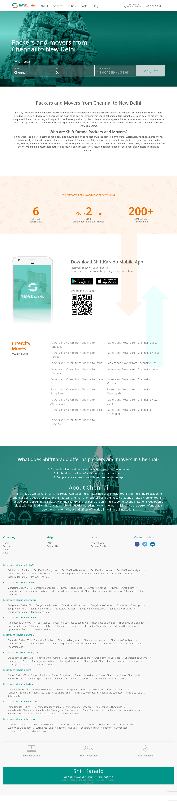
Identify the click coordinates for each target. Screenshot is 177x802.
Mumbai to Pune (16, 597)
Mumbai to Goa (15, 601)
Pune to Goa (117, 685)
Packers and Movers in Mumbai (18, 589)
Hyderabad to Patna (18, 635)
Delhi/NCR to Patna (17, 583)
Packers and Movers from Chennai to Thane (76, 386)
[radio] (17, 70)
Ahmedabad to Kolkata (103, 716)
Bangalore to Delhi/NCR (19, 611)
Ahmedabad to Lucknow (20, 720)
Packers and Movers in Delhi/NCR (19, 571)
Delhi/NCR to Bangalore (45, 576)
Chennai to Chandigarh (122, 646)
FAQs (84, 6)
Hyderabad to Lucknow (124, 632)
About (44, 6)
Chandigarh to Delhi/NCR (20, 664)
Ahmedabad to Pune (77, 716)
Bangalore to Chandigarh (129, 611)
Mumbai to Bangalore (44, 594)
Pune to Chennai (106, 681)
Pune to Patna (100, 685)
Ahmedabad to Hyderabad (109, 713)
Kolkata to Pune (42, 699)
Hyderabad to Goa (41, 635)
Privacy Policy (97, 549)
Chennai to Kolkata (38, 650)
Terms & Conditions (100, 552)
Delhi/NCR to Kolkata (41, 580)
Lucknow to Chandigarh (19, 734)
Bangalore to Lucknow (121, 615)
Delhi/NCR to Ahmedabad (92, 580)
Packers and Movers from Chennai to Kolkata (77, 416)
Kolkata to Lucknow (112, 699)
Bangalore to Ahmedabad (92, 615)
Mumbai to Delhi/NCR (18, 594)
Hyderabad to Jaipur (67, 632)
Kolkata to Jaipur (62, 699)
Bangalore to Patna (17, 618)
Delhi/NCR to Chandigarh (129, 576)
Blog (95, 6)
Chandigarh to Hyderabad (107, 664)
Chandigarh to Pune (18, 667)
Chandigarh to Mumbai (48, 664)
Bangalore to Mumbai (46, 611)
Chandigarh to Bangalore (77, 664)
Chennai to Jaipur (60, 650)
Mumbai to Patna (134, 597)
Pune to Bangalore (61, 681)
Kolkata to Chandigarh (19, 699)
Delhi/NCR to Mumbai (18, 576)
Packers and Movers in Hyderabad (20, 624)
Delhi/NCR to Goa (40, 583)
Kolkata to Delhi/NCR (18, 696)
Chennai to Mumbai (43, 646)
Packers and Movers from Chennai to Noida (133, 359)
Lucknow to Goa (38, 737)
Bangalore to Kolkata (41, 615)
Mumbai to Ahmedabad (85, 597)
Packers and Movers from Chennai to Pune (132, 375)
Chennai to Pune (16, 650)
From (16, 76)
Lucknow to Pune (44, 734)
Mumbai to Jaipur (60, 597)
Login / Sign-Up (154, 5)
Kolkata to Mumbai (42, 696)
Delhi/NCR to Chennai (101, 576)
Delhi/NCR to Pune (17, 580)
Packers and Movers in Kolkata (18, 690)
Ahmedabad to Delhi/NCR (20, 713)
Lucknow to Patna (16, 737)
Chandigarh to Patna (18, 670)
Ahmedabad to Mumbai (49, 713)
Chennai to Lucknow (111, 650)
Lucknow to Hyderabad (97, 730)
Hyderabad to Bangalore (75, 629)
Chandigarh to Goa (42, 670)
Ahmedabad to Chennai (19, 716)
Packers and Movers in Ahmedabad (20, 708)
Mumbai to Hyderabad (71, 594)
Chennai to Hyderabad (95, 646)
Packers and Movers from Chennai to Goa (132, 369)
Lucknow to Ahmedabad (115, 734)
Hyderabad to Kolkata (42, 632)
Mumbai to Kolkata (38, 597)
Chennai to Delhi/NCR (18, 646)
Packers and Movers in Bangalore (19, 606)
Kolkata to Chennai (116, 696)
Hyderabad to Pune (17, 632)
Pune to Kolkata (15, 685)
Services (58, 6)
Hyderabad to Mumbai (47, 629)
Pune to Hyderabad (84, 681)
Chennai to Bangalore (69, 646)
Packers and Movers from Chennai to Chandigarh (129, 398)
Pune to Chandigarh (129, 681)
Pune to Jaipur (35, 685)
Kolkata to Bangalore (66, 696)
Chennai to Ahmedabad (85, 650)
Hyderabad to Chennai (103, 629)
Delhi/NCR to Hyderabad (74, 576)
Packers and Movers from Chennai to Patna (76, 369)
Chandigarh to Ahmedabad (97, 667)
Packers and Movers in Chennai (18, 641)
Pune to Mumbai (39, 681)
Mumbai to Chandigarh (122, 594)
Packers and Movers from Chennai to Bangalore (72, 398)
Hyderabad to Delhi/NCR (20, 629)
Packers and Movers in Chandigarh (20, 659)
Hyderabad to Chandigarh (132, 629)
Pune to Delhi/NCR (17, 681)
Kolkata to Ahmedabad (86, 699)
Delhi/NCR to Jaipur (65, 580)
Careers (7, 556)
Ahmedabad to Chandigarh (49, 716)
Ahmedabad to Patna (46, 720)
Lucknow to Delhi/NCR (19, 730)
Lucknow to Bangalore (70, 730)
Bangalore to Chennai (101, 611)
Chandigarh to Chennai (136, 664)
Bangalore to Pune (17, 615)
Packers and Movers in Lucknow (19, 725)
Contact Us (52, 552)
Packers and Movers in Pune (17, 676)
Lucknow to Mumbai (44, 730)
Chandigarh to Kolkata (43, 667)
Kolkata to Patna (134, 699)
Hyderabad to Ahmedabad (95, 632)
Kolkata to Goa (15, 702)
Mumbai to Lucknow (111, 597)
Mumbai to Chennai (96, 594)
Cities (72, 6)
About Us (7, 549)
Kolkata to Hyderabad (92, 696)
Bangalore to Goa (40, 618)
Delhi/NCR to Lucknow (120, 580)
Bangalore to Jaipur (65, 615)
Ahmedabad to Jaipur (129, 716)
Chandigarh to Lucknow (127, 667)
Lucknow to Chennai (123, 730)
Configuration (103, 76)
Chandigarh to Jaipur (69, 667)
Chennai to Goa (15, 653)
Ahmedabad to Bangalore (78, 713)
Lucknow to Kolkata (67, 734)
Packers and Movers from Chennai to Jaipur (132, 349)
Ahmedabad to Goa (71, 720)
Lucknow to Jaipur (90, 734)
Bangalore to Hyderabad (74, 611)
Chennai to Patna (134, 650)
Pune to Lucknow (79, 685)
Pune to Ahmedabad (56, 685)
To (56, 76)
